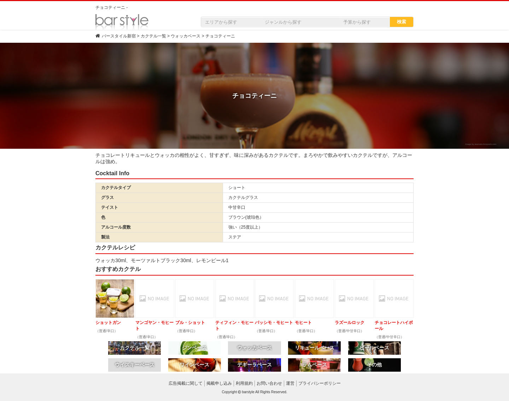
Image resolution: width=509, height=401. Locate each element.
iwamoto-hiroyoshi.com (485, 144)
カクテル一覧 (135, 347)
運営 (290, 383)
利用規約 (244, 383)
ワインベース (194, 364)
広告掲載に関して (186, 383)
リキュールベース (314, 347)
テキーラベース (254, 364)
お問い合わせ (269, 383)
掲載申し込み (219, 383)
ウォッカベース (254, 347)
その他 (374, 364)
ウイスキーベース (134, 364)
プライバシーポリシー (319, 383)
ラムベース (314, 364)
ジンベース (194, 347)
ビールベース (374, 347)
